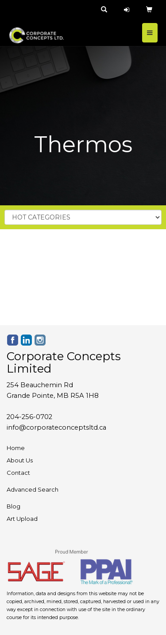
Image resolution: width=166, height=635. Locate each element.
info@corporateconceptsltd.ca (56, 427)
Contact (18, 472)
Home (16, 447)
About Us (20, 460)
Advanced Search (32, 489)
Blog (13, 506)
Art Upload (22, 518)
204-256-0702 (29, 417)
